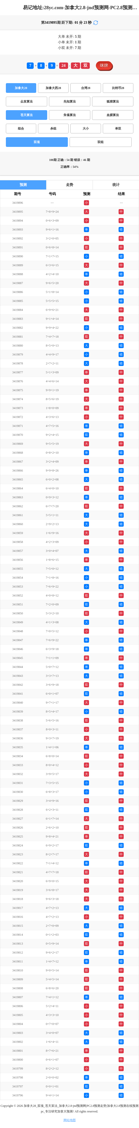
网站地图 (70, 1120)
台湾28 (85, 88)
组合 (21, 128)
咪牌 (104, 65)
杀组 (53, 128)
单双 (118, 128)
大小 (86, 128)
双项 (37, 142)
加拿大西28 (53, 88)
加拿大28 (21, 88)
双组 (100, 142)
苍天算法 (26, 115)
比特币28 (118, 88)
